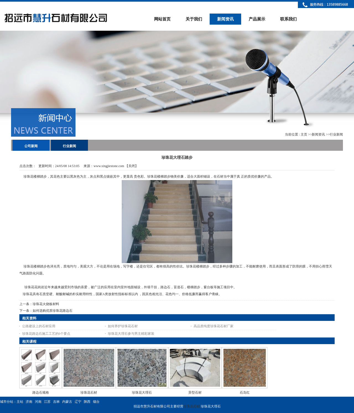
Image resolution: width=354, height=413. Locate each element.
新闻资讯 (318, 134)
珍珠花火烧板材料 (46, 304)
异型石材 (195, 392)
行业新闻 (336, 134)
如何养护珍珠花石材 (123, 326)
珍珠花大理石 (142, 392)
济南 (29, 402)
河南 (38, 402)
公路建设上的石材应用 (38, 326)
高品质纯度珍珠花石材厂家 (213, 326)
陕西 (87, 402)
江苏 (47, 402)
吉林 (56, 402)
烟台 (96, 402)
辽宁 (78, 402)
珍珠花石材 (88, 392)
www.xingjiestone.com (108, 166)
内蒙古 (67, 402)
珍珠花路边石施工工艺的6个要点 (46, 334)
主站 (20, 402)
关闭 (131, 166)
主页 (304, 134)
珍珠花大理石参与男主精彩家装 (131, 334)
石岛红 (245, 392)
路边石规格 (40, 392)
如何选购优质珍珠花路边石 (52, 311)
